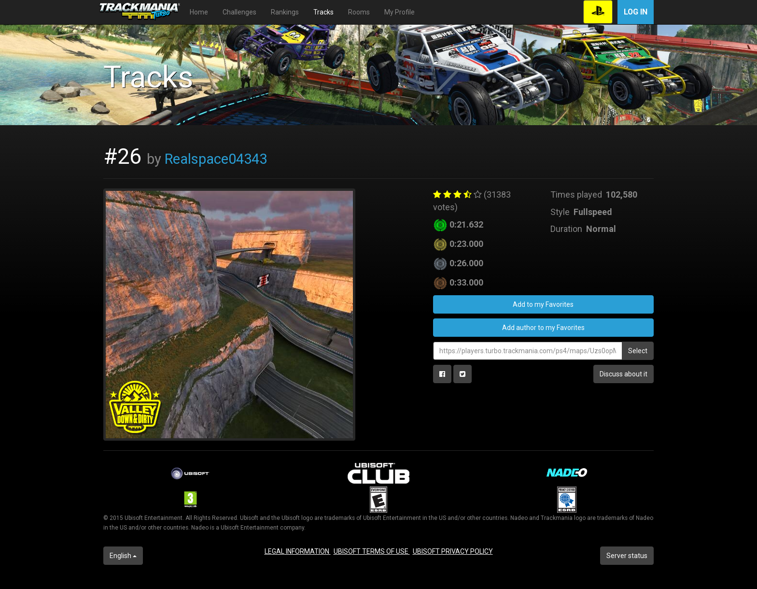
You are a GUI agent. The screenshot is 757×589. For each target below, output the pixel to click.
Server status (626, 556)
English (123, 556)
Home (199, 12)
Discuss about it (623, 374)
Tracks (323, 12)
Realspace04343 (216, 159)
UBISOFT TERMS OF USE (372, 551)
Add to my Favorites (543, 304)
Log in (635, 11)
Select (637, 351)
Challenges (239, 12)
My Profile (399, 12)
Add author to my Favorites (543, 327)
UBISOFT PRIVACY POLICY (453, 551)
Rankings (285, 12)
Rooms (359, 12)
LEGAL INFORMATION (298, 551)
